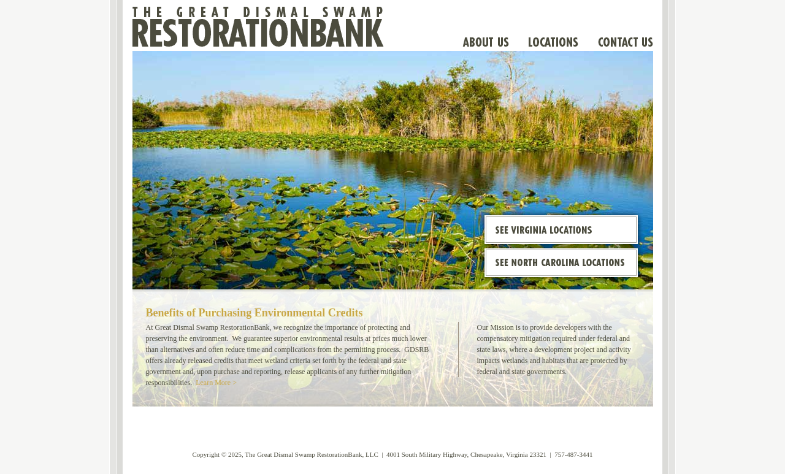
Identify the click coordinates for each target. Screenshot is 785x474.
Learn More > (216, 382)
